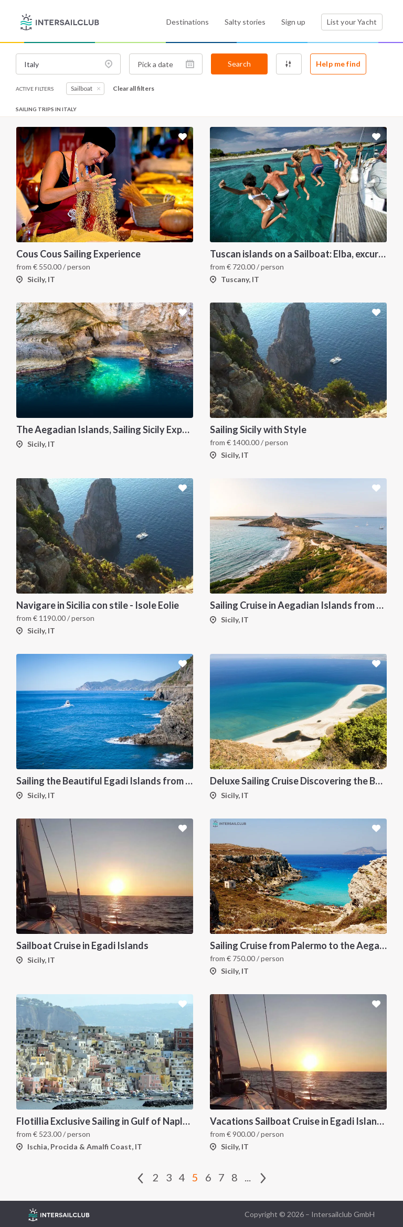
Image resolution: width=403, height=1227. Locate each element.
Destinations (187, 21)
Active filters (35, 88)
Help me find (338, 63)
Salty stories (245, 21)
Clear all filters (133, 88)
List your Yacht (352, 21)
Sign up (293, 21)
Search (239, 63)
